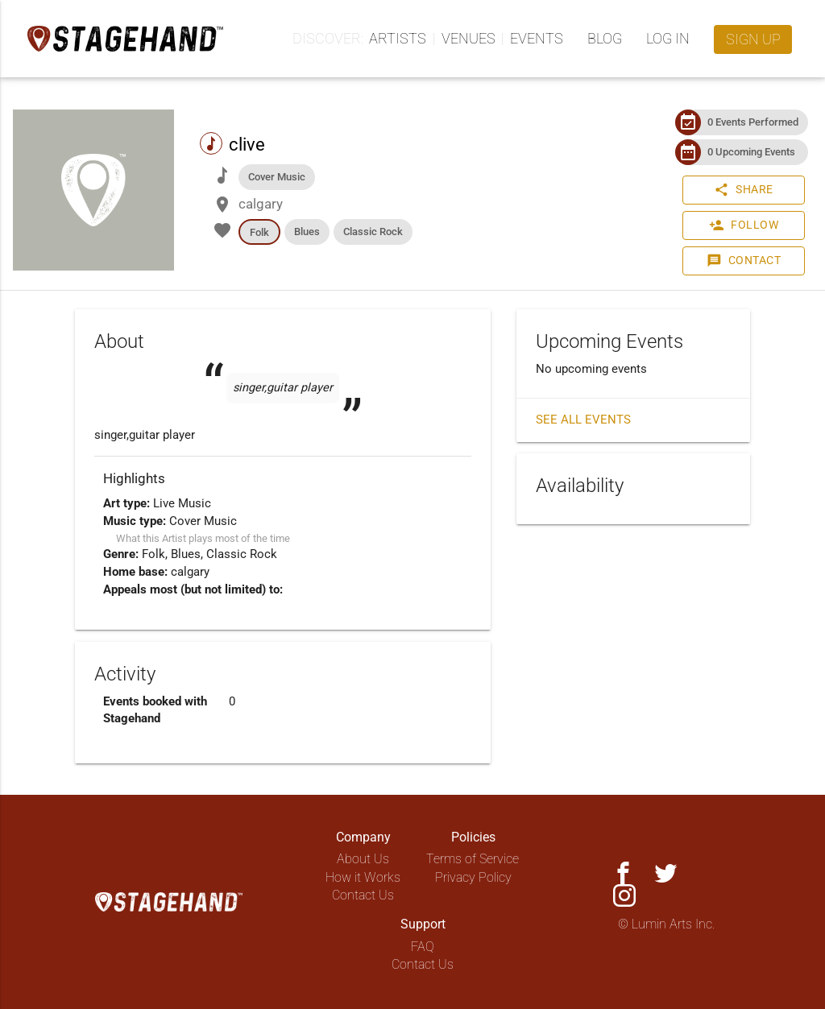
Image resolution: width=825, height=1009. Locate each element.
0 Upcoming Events (751, 152)
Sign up (753, 39)
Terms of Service (472, 858)
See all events (583, 420)
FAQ (422, 946)
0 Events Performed (752, 122)
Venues (468, 38)
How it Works (362, 877)
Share (743, 190)
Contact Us (363, 895)
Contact (744, 260)
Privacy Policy (473, 877)
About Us (363, 858)
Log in (668, 38)
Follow (744, 225)
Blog (604, 38)
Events (536, 38)
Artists (397, 38)
